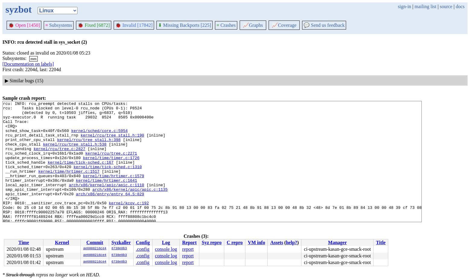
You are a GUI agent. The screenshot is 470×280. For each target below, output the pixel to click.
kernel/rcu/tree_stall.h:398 (89, 147)
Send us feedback (324, 25)
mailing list (425, 6)
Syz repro (212, 242)
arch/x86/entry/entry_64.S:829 (110, 213)
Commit (94, 242)
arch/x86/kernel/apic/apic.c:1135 (130, 207)
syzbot (18, 9)
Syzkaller (121, 242)
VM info (256, 242)
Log (166, 242)
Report (189, 242)
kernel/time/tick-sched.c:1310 (108, 180)
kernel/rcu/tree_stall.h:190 (112, 142)
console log (166, 249)
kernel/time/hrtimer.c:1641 (106, 196)
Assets (276, 242)
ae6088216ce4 (94, 249)
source (446, 6)
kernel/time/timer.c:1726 (111, 169)
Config (143, 242)
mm (33, 58)
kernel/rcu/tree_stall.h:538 (75, 153)
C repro (235, 242)
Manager (337, 242)
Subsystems (58, 25)
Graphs (253, 25)
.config (143, 249)
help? (291, 242)
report (188, 249)
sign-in (404, 6)
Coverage (284, 25)
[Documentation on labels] (28, 64)
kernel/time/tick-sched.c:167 (80, 175)
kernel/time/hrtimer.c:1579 (113, 191)
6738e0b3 (119, 249)
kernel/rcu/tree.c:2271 (111, 164)
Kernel (62, 242)
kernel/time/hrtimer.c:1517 (68, 185)
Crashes (226, 25)
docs (460, 6)
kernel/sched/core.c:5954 (99, 137)
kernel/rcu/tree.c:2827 (59, 158)
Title (381, 242)
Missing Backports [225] (184, 25)
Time (23, 242)
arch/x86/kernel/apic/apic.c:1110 (106, 202)
